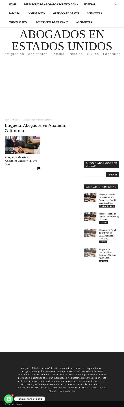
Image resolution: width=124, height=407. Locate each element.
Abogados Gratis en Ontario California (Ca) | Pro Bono (109, 216)
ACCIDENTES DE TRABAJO (51, 22)
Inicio (7, 119)
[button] (115, 4)
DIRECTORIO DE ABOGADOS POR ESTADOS (51, 4)
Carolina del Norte (107, 206)
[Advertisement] (62, 81)
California (9, 152)
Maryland (103, 261)
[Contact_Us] (8, 399)
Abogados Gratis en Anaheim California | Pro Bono (21, 160)
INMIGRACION (36, 13)
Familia (14, 13)
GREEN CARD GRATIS (66, 13)
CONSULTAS (94, 13)
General (89, 4)
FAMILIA (103, 242)
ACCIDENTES (84, 22)
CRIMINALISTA (18, 22)
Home (12, 4)
